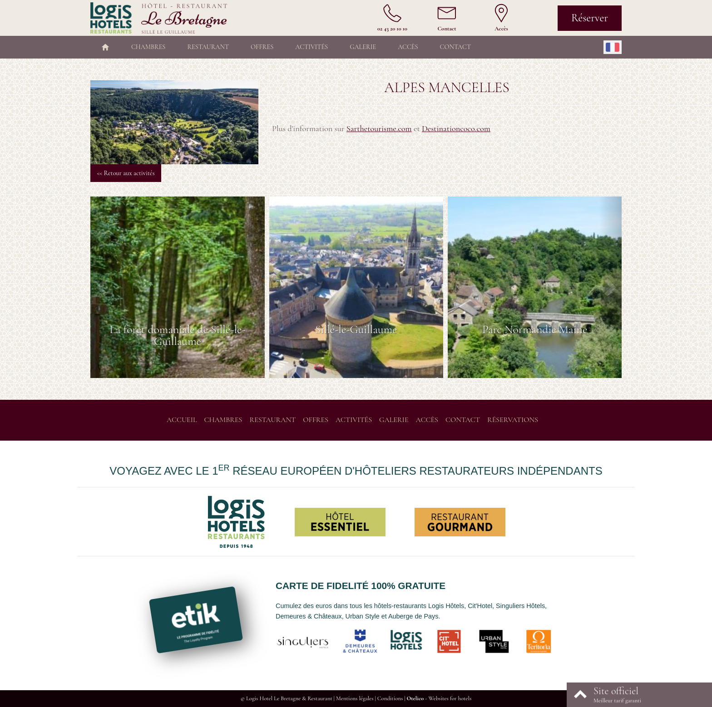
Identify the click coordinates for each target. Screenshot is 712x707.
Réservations (512, 419)
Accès (408, 47)
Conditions (390, 698)
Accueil (182, 419)
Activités (311, 47)
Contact (455, 47)
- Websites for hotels (438, 698)
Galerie (363, 47)
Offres (262, 47)
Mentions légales (355, 698)
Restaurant (208, 47)
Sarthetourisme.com (379, 128)
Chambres (148, 47)
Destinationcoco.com (456, 128)
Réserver (589, 18)
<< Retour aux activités (125, 173)
